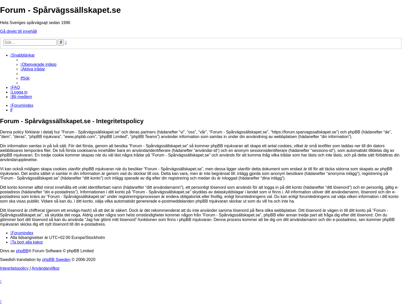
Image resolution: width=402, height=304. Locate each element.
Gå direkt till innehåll (18, 31)
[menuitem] (38, 64)
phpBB (22, 251)
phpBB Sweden (56, 259)
